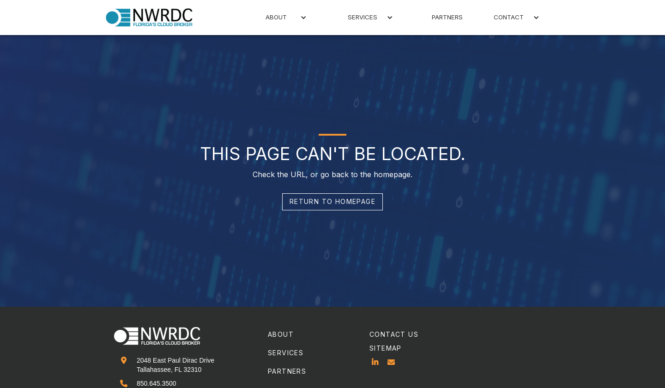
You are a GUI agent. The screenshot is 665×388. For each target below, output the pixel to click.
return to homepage (332, 201)
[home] (155, 17)
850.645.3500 (156, 383)
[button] (277, 17)
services (285, 353)
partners (447, 17)
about (281, 334)
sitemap (385, 348)
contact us (393, 334)
